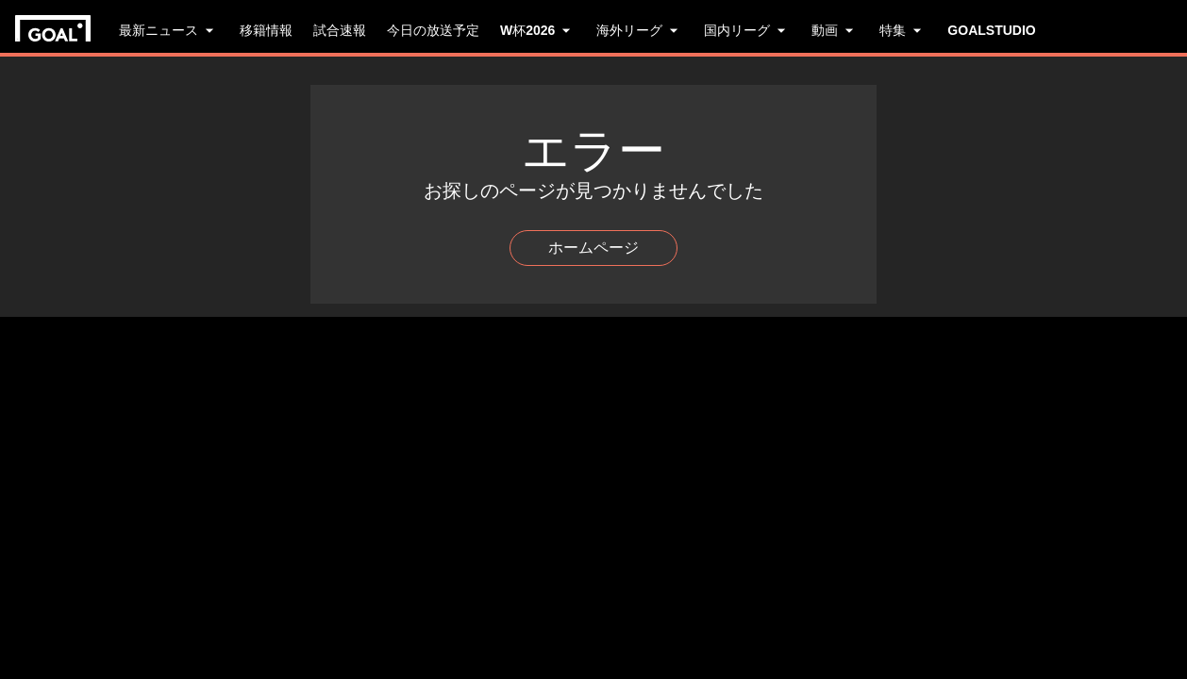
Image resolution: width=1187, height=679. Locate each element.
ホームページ (593, 248)
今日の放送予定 (433, 30)
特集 (903, 30)
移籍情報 (266, 30)
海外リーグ (639, 30)
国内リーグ (747, 30)
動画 (835, 30)
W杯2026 (538, 30)
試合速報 (339, 30)
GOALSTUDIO (991, 30)
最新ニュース (169, 30)
